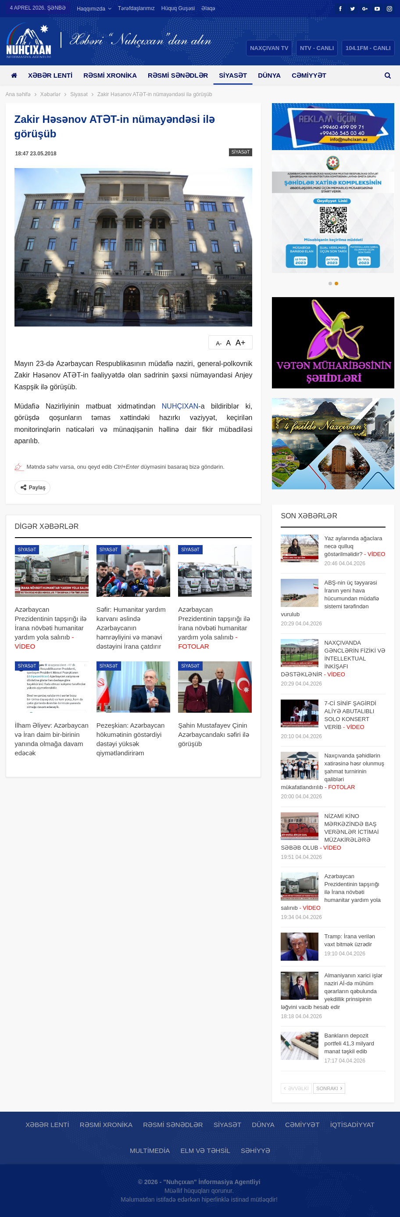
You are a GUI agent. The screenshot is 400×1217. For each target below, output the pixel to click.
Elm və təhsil (205, 1150)
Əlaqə (208, 8)
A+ (241, 342)
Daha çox (318, 75)
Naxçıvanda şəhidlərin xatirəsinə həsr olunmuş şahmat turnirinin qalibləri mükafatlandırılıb (332, 771)
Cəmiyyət (302, 1124)
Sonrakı (329, 1088)
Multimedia (150, 1150)
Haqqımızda (91, 9)
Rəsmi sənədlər (183, 75)
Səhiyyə (255, 1150)
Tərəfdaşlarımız (136, 8)
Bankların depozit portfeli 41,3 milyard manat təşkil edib (349, 1043)
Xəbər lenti (52, 75)
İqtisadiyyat (352, 1124)
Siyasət (239, 75)
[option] (333, 213)
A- (218, 343)
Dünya (277, 75)
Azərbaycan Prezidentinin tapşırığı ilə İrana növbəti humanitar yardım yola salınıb (331, 892)
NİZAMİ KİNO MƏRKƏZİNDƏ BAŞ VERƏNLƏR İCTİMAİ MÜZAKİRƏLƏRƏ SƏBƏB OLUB (330, 832)
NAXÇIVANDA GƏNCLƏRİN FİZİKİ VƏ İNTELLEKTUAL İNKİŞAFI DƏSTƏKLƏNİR (333, 658)
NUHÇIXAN (180, 406)
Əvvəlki (296, 1088)
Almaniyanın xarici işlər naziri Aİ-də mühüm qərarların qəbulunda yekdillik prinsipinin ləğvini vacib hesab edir (331, 991)
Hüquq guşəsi (178, 8)
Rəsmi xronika (113, 75)
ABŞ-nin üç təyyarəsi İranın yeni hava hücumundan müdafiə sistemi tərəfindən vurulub (330, 598)
